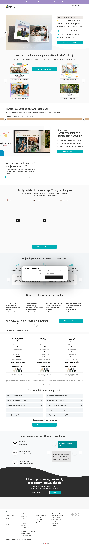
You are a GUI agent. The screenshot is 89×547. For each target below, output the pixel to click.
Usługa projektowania (56, 517)
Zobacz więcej (70, 59)
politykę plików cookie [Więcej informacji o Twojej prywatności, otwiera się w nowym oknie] (50, 273)
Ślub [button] (61, 59)
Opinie (7, 518)
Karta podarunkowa (26, 527)
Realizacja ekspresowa (57, 515)
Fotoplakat (47, 9)
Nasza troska (9, 521)
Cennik (22, 514)
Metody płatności (40, 521)
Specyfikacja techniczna (26, 539)
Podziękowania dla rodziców (28, 531)
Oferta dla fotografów (56, 521)
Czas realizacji (39, 517)
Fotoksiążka (28, 9)
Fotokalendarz (61, 9)
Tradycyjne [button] (46, 59)
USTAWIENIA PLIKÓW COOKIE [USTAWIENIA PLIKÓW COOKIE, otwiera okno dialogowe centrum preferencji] (38, 276)
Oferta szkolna (19, 9)
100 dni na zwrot (55, 514)
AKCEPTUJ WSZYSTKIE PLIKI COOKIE (54, 277)
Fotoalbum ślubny (25, 533)
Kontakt (38, 514)
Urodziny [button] (55, 59)
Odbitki (41, 9)
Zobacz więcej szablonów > (44, 69)
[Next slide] (52, 32)
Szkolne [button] (16, 59)
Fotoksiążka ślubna (25, 529)
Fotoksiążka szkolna (26, 535)
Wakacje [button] (37, 59)
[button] (9, 116)
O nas (7, 520)
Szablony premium (56, 519)
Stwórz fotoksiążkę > (70, 42)
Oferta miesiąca (10, 9)
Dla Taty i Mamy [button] (27, 59)
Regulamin (8, 539)
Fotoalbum (35, 9)
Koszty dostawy (40, 519)
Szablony (70, 9)
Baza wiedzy (39, 523)
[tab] (23, 47)
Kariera (7, 524)
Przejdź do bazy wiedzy (44, 425)
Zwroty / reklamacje (41, 515)
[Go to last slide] (5, 32)
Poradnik (53, 525)
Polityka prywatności (15, 539)
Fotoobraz (54, 9)
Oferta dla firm (55, 523)
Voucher (77, 9)
